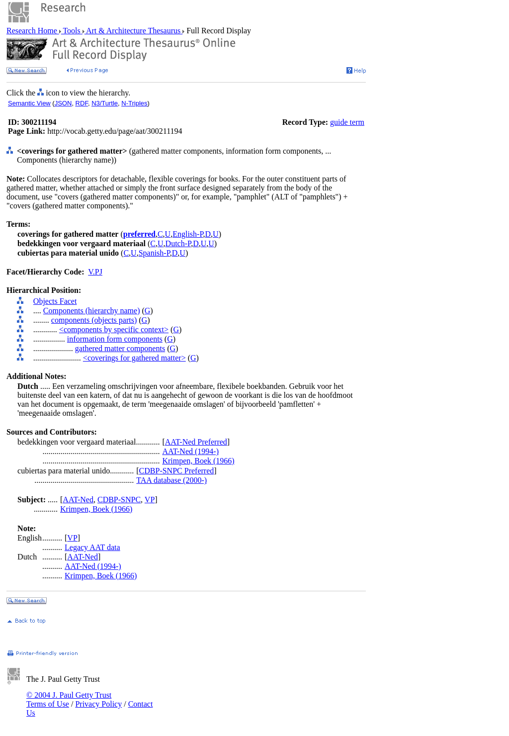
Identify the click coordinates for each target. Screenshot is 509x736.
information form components (115, 339)
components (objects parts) (94, 320)
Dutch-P (178, 243)
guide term (347, 122)
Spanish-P (154, 253)
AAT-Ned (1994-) (190, 451)
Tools (72, 30)
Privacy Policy (98, 704)
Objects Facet (55, 301)
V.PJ (95, 272)
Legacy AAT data (92, 547)
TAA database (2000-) (171, 480)
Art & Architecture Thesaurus (133, 30)
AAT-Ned (78, 499)
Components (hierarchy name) (91, 310)
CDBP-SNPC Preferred (176, 470)
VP (150, 499)
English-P (187, 234)
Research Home (32, 30)
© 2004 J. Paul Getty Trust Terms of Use (68, 699)
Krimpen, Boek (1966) (198, 461)
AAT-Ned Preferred (196, 442)
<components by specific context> (114, 329)
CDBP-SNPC (119, 499)
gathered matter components (120, 348)
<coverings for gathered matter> (134, 358)
